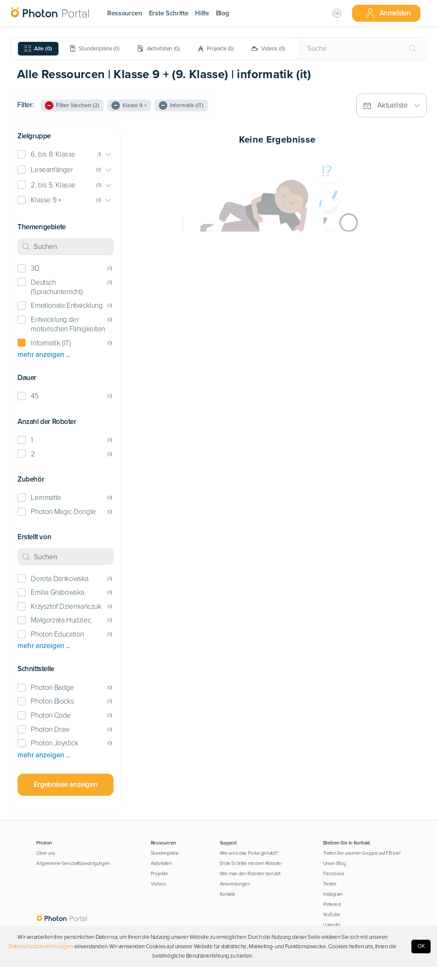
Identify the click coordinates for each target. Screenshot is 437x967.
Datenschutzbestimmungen (41, 946)
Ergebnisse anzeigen (65, 784)
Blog (222, 13)
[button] (65, 155)
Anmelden (388, 13)
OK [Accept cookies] (421, 946)
